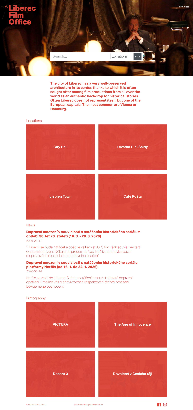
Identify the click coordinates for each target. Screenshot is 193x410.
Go (137, 56)
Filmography (36, 298)
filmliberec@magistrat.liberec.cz (88, 405)
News (30, 225)
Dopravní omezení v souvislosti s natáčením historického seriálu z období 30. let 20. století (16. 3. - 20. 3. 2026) (83, 234)
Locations (34, 121)
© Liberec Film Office (35, 405)
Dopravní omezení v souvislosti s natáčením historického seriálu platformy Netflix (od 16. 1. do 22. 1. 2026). (82, 265)
